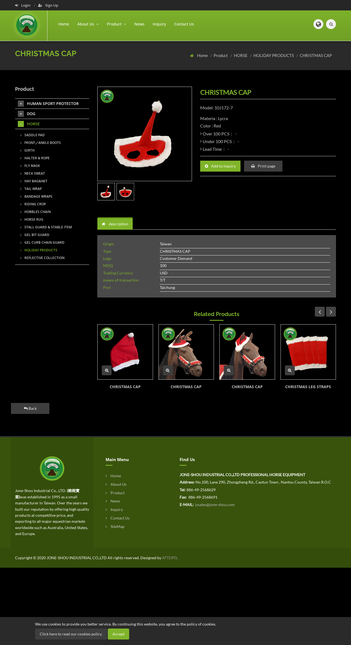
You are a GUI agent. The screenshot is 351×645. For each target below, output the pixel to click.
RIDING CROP (33, 204)
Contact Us (184, 24)
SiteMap (115, 526)
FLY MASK (30, 165)
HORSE (241, 55)
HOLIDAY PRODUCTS (274, 55)
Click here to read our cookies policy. (71, 634)
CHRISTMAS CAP (316, 55)
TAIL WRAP (31, 188)
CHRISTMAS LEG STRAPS (308, 386)
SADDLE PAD (32, 135)
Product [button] (116, 24)
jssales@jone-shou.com (214, 504)
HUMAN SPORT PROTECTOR (48, 104)
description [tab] (115, 223)
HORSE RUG (31, 219)
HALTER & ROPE (35, 158)
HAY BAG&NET (33, 181)
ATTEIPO (169, 558)
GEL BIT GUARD (34, 234)
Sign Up (48, 5)
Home (63, 24)
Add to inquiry (220, 166)
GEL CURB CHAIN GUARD (42, 242)
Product (221, 55)
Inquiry (159, 24)
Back (30, 408)
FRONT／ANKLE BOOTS (40, 142)
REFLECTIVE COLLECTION (42, 257)
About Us (116, 484)
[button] (318, 24)
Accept (118, 634)
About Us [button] (88, 24)
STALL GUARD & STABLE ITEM (46, 227)
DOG (26, 114)
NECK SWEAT (32, 173)
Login (23, 5)
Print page (263, 166)
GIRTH (27, 150)
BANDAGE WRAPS (36, 196)
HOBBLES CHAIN (35, 211)
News (139, 24)
